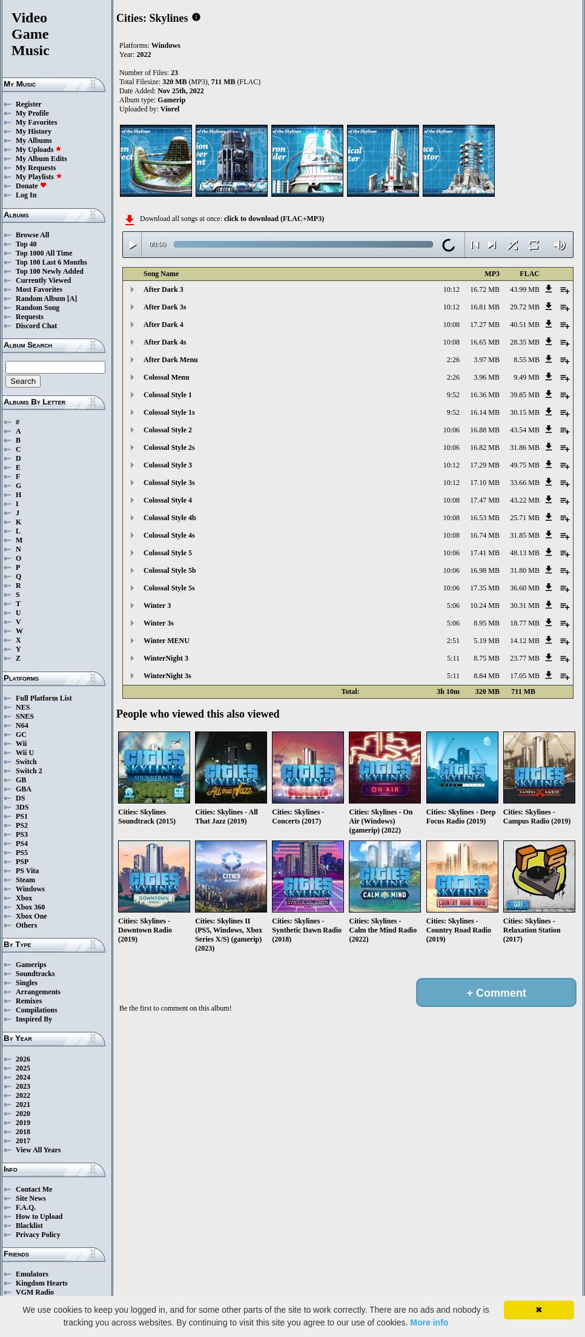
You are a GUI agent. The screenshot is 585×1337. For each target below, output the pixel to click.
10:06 (451, 430)
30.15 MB (525, 412)
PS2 (22, 825)
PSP (22, 861)
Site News (31, 1198)
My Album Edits (41, 158)
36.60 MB (525, 588)
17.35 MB (485, 588)
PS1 (22, 816)
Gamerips (31, 964)
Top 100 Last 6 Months (51, 262)
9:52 (453, 395)
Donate (31, 186)
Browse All (32, 235)
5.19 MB (487, 640)
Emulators (32, 1274)
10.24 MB (485, 605)
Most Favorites (39, 289)
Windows (30, 889)
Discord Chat (36, 326)
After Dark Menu (171, 359)
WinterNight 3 (166, 658)
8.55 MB (527, 359)
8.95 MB (487, 623)
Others (26, 925)
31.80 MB (525, 570)
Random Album (40, 298)
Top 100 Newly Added (50, 271)
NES (23, 707)
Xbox (24, 898)
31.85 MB (525, 535)
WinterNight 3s (167, 676)
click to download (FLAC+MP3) (274, 218)
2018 (23, 1131)
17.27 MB (485, 324)
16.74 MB (485, 535)
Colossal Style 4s (169, 535)
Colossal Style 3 (168, 465)
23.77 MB (525, 658)
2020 (23, 1113)
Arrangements (38, 992)
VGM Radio (35, 1292)
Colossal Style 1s (169, 412)
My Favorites (36, 122)
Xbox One (31, 916)
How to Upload (39, 1216)
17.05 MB (525, 676)
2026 (23, 1059)
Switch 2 (29, 771)
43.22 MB (525, 500)
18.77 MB (525, 623)
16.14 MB (485, 412)
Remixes (29, 1001)
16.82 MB (485, 447)
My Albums (34, 140)
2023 (23, 1086)
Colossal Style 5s (169, 588)
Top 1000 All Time (44, 253)
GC (21, 734)
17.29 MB (485, 465)
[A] (72, 298)
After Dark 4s (165, 342)
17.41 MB (485, 553)
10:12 (451, 289)
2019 (23, 1122)
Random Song (37, 307)
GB (21, 780)
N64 (22, 725)
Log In (26, 195)
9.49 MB (527, 377)
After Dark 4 (163, 324)
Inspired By (34, 1019)
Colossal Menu (167, 377)
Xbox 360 (30, 907)
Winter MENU (167, 640)
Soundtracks (35, 973)
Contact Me (34, 1189)
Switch (26, 762)
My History (33, 131)
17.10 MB (485, 482)
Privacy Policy (38, 1234)
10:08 (451, 324)
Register (29, 104)
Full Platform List (44, 698)
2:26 (453, 359)
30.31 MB (525, 605)
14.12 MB (525, 640)
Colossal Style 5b (170, 570)
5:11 (453, 658)
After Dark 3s (165, 307)
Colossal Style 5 (168, 553)
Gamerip (171, 100)
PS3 (22, 834)
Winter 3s (159, 623)
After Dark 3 (163, 289)
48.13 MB (525, 553)
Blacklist (29, 1225)
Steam (25, 880)
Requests (30, 316)
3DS (22, 807)
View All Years (38, 1150)
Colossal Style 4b (170, 517)
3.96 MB (487, 377)
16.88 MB (485, 430)
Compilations (37, 1010)
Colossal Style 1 (168, 395)
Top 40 (26, 244)
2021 (23, 1104)
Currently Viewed (43, 280)
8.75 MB (487, 658)
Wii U (25, 752)
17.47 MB (485, 500)
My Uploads (39, 149)
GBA (23, 789)
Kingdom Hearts (42, 1283)
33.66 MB (525, 482)
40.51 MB (525, 324)
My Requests (36, 167)
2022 (23, 1095)
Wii (21, 743)
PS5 (22, 852)
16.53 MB (485, 517)
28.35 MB (525, 342)
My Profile (32, 113)
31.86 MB (525, 447)
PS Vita (27, 871)
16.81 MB (485, 307)
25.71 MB (525, 517)
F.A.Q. (26, 1207)
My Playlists (39, 177)
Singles (27, 983)
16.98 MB (485, 570)
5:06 (453, 605)
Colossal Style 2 (168, 430)
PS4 (22, 843)
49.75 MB (525, 465)
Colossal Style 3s (169, 482)
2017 (23, 1141)
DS (20, 798)
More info (429, 1322)
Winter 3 (157, 605)
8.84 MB (487, 676)
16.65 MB (485, 342)
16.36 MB (485, 395)
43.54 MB (525, 430)
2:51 (453, 640)
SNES (25, 716)
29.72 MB (525, 307)
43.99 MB (525, 289)
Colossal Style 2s (169, 447)
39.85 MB (525, 395)
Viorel (169, 109)
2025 (23, 1068)
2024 (23, 1077)
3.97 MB (487, 359)
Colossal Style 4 (168, 500)
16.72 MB (485, 289)
